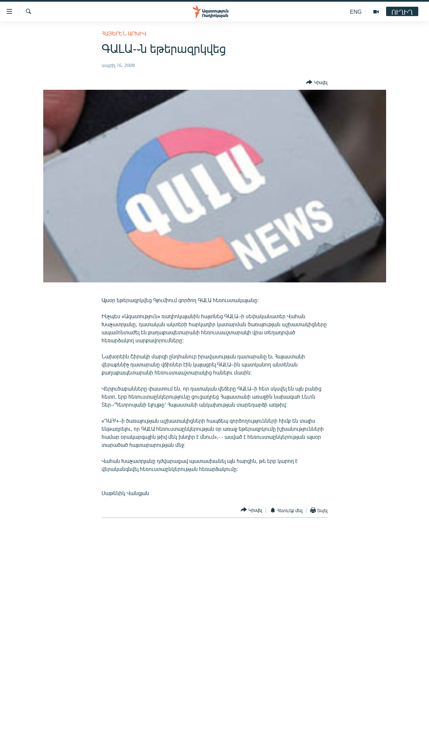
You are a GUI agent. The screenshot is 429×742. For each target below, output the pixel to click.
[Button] (316, 82)
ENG (356, 11)
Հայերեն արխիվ (124, 33)
